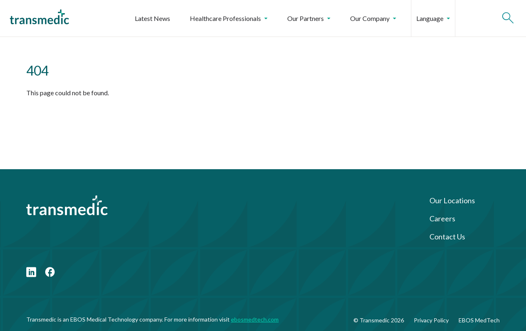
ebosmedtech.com (255, 319)
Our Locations (452, 200)
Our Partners (308, 18)
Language (433, 18)
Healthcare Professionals (229, 18)
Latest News (152, 18)
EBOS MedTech (479, 320)
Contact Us (447, 236)
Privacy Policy (431, 320)
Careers (442, 218)
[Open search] (508, 18)
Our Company (373, 18)
